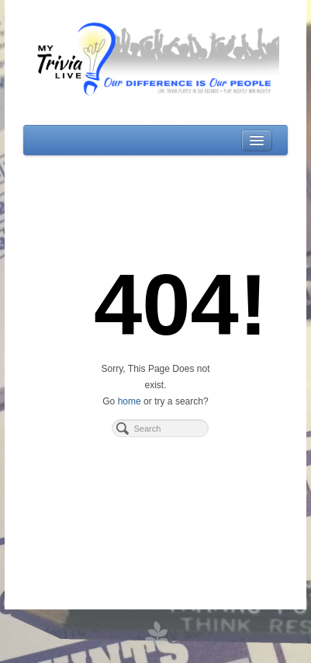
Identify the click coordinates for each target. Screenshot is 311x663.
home (129, 401)
